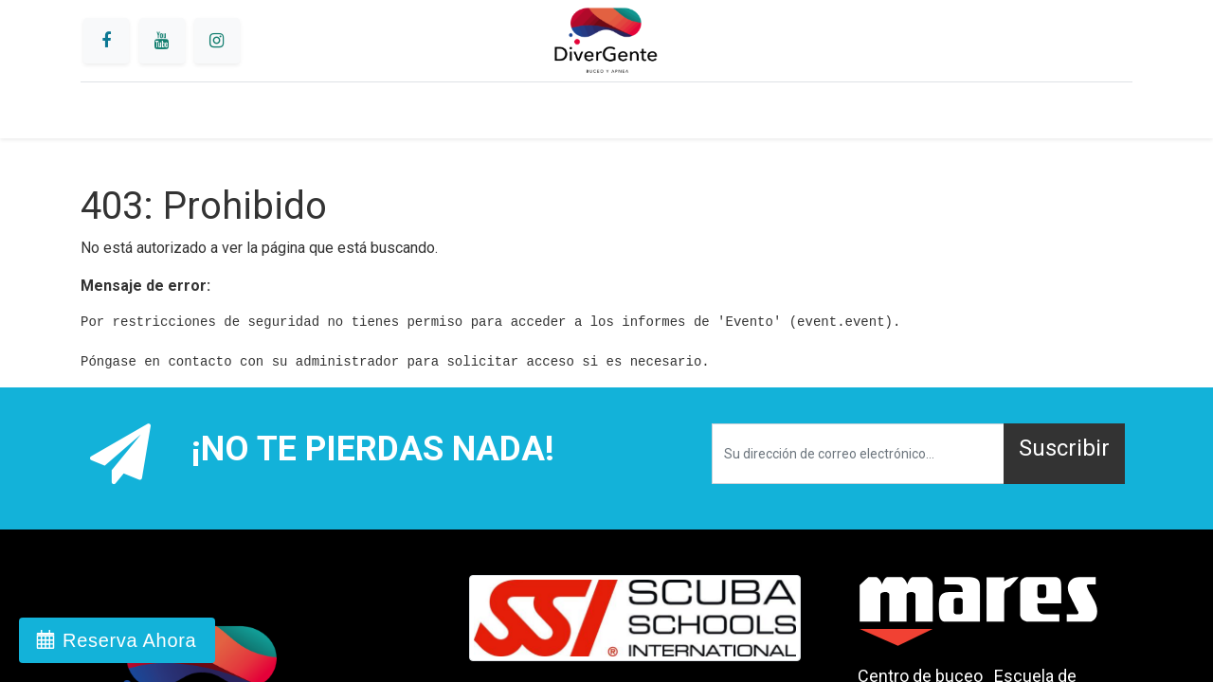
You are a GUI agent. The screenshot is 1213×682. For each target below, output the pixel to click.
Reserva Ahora (129, 640)
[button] (1064, 453)
